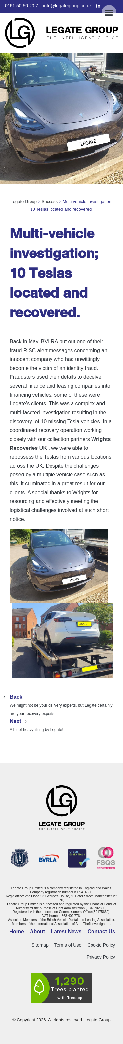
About (37, 931)
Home (17, 931)
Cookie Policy (101, 945)
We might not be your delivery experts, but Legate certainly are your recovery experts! (61, 704)
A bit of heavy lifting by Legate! (61, 724)
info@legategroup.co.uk (67, 5)
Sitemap (39, 945)
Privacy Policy (101, 956)
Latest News (66, 931)
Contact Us (101, 931)
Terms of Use (67, 945)
